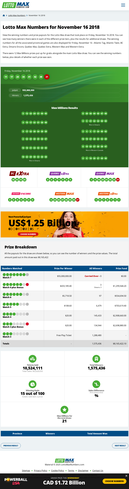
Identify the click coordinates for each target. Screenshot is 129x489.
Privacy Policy (40, 470)
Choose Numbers (28, 234)
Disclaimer (83, 470)
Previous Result (10, 445)
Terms (71, 470)
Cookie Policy (57, 470)
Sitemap (26, 470)
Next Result (120, 445)
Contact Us (97, 470)
